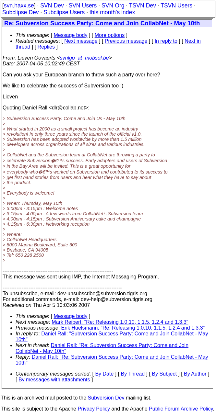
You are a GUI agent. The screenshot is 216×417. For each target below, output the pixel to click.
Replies (46, 47)
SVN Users (82, 5)
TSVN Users (176, 5)
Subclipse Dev (20, 12)
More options (110, 35)
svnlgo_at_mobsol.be (84, 58)
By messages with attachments (54, 379)
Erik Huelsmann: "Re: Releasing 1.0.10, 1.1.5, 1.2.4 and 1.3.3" (133, 328)
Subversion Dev (106, 397)
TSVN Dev (142, 5)
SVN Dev (52, 5)
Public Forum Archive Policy (181, 408)
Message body (70, 35)
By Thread (133, 374)
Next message (80, 41)
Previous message (126, 41)
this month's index (112, 12)
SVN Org (113, 5)
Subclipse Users (64, 12)
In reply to (166, 41)
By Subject (164, 374)
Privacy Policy (94, 408)
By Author (195, 374)
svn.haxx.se (19, 5)
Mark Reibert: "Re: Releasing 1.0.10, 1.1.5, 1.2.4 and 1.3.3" (120, 322)
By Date (104, 374)
